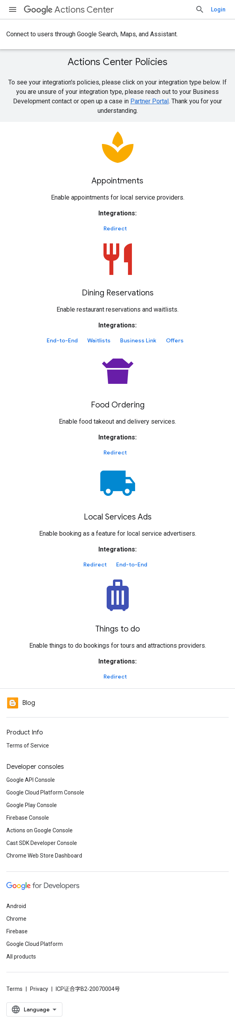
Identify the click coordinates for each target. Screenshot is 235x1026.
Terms (14, 989)
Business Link (138, 340)
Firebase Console (27, 818)
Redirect (115, 228)
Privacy (39, 989)
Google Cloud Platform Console (45, 792)
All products (21, 956)
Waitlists (99, 340)
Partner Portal (149, 101)
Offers (175, 340)
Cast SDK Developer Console (41, 843)
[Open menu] (13, 9)
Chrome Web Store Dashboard (44, 855)
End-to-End (62, 340)
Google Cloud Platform (34, 944)
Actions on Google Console (39, 830)
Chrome (16, 919)
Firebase (17, 931)
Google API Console (30, 780)
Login (218, 9)
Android (16, 906)
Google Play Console (31, 805)
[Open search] (200, 9)
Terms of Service (27, 745)
